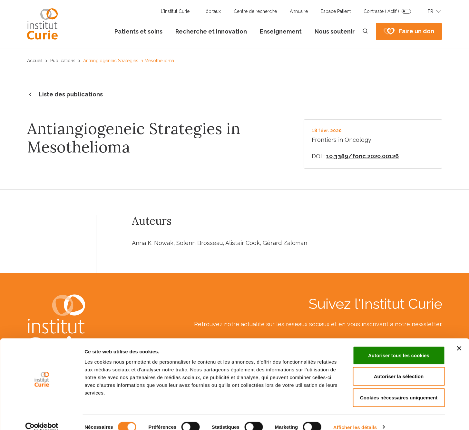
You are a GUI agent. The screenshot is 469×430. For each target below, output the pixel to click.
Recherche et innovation (211, 31)
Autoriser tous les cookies (398, 345)
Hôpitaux (211, 11)
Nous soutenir (335, 31)
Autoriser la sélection (399, 366)
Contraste (381, 11)
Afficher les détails (355, 417)
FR (430, 11)
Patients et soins (138, 31)
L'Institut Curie (175, 11)
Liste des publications (65, 95)
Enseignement (281, 31)
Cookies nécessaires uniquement (399, 387)
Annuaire (299, 11)
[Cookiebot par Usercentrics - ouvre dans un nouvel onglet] (42, 417)
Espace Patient (336, 11)
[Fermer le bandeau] (459, 338)
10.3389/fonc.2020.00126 (362, 156)
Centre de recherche (255, 11)
